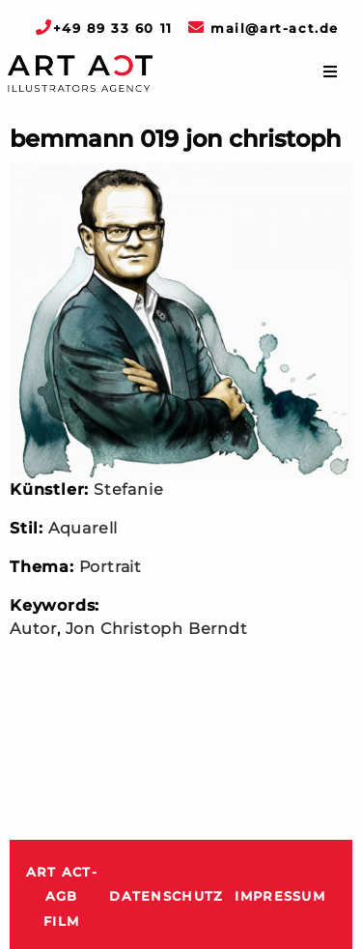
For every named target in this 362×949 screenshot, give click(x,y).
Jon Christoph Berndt (157, 628)
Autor (33, 628)
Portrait (110, 567)
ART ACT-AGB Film (61, 897)
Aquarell (83, 528)
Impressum (280, 896)
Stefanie (128, 489)
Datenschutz (166, 896)
